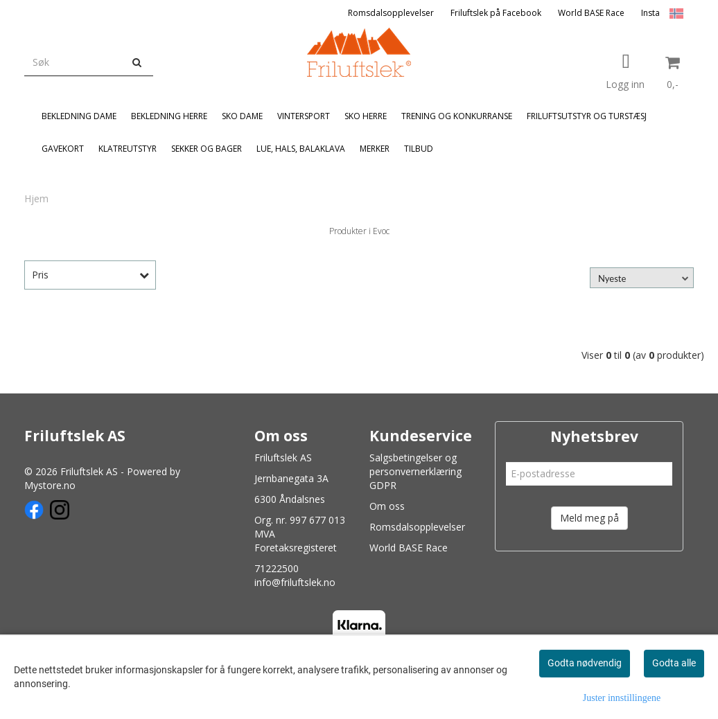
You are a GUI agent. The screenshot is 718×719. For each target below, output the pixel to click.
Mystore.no (50, 485)
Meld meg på (589, 517)
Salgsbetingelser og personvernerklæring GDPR (415, 471)
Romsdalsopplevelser (391, 13)
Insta (650, 13)
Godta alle (674, 662)
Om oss (387, 506)
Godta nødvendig (585, 662)
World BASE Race (591, 13)
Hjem (36, 198)
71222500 (276, 568)
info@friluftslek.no (294, 582)
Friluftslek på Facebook (495, 13)
